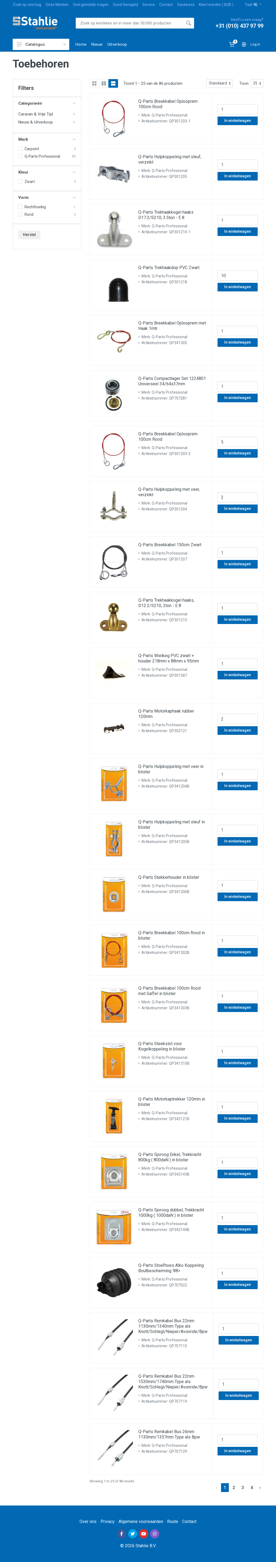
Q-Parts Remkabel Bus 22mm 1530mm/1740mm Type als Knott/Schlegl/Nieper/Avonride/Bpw (173, 1382)
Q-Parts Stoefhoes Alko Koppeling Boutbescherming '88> (171, 1268)
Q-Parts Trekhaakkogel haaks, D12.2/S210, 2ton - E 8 (166, 603)
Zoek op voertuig (27, 4)
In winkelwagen (237, 120)
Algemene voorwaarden (141, 1521)
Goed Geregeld (125, 4)
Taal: (253, 4)
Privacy (108, 1521)
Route (172, 1521)
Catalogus (41, 44)
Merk (47, 139)
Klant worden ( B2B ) (216, 4)
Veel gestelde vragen (91, 4)
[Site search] (129, 23)
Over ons (88, 1521)
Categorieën (47, 103)
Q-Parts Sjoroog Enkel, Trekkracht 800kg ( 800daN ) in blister (169, 1157)
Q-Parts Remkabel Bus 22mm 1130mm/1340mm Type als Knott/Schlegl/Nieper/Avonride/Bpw (173, 1326)
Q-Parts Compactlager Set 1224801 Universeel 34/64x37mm (172, 381)
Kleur (47, 172)
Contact (166, 4)
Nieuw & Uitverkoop (35, 122)
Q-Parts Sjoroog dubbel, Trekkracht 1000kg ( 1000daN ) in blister (171, 1212)
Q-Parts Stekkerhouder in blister (168, 877)
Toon (244, 83)
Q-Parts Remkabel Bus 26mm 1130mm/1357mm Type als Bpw (169, 1434)
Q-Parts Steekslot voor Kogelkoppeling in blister (161, 1046)
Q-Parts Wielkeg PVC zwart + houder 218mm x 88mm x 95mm (168, 658)
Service (148, 4)
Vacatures (186, 4)
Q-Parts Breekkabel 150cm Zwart (169, 544)
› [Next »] (260, 1487)
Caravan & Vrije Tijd (35, 114)
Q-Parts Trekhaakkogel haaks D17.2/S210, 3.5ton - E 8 (166, 215)
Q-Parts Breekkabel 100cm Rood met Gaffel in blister (169, 991)
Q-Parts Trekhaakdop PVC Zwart (168, 267)
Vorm (47, 197)
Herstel (29, 234)
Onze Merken (57, 4)
